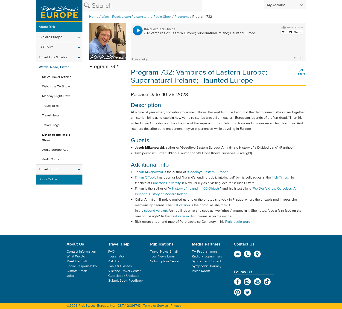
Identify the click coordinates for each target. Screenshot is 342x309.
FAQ (111, 251)
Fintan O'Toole (145, 177)
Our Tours (46, 47)
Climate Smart (77, 271)
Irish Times (280, 177)
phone (247, 254)
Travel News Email (164, 251)
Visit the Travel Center (124, 271)
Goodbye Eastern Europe (207, 172)
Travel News (51, 115)
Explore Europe (50, 37)
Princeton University (166, 183)
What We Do (76, 256)
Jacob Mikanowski (149, 172)
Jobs (70, 276)
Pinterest (237, 292)
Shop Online (48, 179)
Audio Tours (50, 159)
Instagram (247, 281)
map (257, 254)
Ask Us (113, 261)
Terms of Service (155, 305)
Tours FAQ (116, 256)
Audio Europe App (55, 150)
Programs (182, 16)
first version (181, 205)
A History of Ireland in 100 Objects (194, 188)
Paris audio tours (238, 221)
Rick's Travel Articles (56, 77)
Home (94, 16)
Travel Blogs (51, 125)
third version (179, 216)
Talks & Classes (120, 266)
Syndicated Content (206, 261)
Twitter (247, 292)
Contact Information (81, 251)
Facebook (237, 281)
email (237, 254)
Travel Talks (50, 106)
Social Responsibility (82, 266)
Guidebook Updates (123, 276)
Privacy (175, 305)
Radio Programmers (207, 256)
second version (155, 210)
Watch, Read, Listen (116, 16)
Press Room (201, 271)
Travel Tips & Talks (53, 57)
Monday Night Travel (56, 96)
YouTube (257, 281)
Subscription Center (165, 261)
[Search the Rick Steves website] (142, 6)
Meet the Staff (77, 261)
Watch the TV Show (56, 86)
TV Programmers (205, 251)
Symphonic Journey (206, 266)
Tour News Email (162, 256)
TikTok (267, 281)
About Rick (47, 27)
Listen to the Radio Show (153, 16)
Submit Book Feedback (125, 280)
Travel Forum (48, 169)
